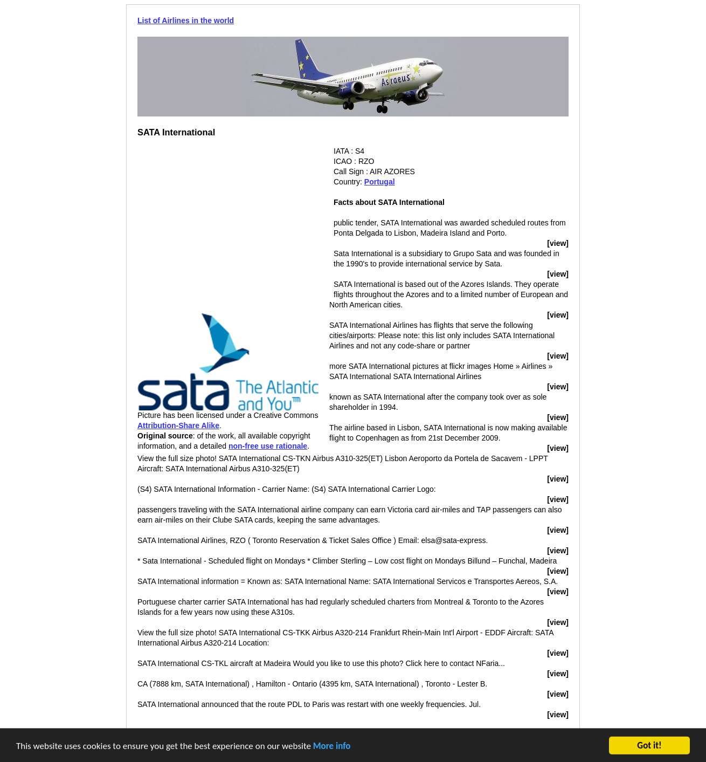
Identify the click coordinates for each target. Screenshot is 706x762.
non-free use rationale (268, 446)
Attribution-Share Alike (178, 425)
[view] (558, 243)
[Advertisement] (228, 221)
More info (332, 747)
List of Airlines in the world (185, 20)
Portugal (379, 181)
